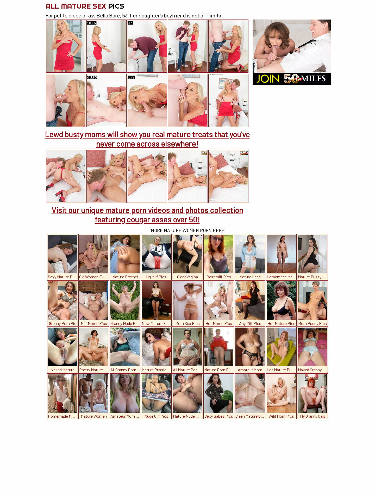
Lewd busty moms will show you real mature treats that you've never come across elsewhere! (147, 138)
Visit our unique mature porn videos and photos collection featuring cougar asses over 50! (147, 214)
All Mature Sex (85, 5)
